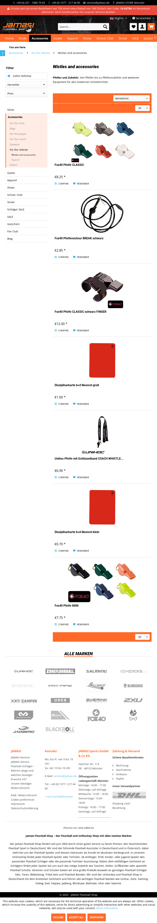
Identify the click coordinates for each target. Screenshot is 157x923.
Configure (97, 917)
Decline (58, 917)
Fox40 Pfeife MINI (66, 605)
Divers (13, 165)
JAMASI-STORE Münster (130, 2)
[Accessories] (40, 38)
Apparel (15, 159)
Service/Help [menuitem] (142, 18)
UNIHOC (23, 671)
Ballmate (96, 686)
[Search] (105, 26)
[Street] (122, 38)
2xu (133, 700)
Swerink (96, 700)
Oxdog (133, 671)
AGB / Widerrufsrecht (24, 795)
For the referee (19, 149)
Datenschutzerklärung (24, 808)
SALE (10, 216)
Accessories (15, 117)
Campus (23, 700)
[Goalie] (58, 38)
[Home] (9, 38)
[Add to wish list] (81, 184)
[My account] (142, 26)
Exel (23, 686)
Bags (12, 128)
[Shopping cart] (151, 26)
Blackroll (60, 729)
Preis (10, 93)
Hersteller (13, 84)
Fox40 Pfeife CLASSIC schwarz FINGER (80, 311)
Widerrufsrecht (20, 788)
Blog (10, 238)
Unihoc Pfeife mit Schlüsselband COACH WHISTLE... (89, 458)
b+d (133, 715)
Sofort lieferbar (22, 76)
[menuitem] (83, 26)
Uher (60, 700)
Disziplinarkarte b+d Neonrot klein (77, 532)
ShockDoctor (60, 715)
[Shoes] (87, 38)
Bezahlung (118, 808)
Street (11, 202)
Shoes (11, 187)
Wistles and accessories (23, 154)
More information (107, 908)
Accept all (76, 917)
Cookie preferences (22, 799)
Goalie (11, 173)
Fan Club (12, 231)
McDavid (23, 715)
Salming (96, 671)
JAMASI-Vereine (20, 757)
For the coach (18, 139)
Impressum (18, 804)
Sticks (10, 109)
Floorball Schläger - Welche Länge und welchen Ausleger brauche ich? (22, 772)
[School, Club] (105, 38)
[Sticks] (22, 38)
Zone (60, 671)
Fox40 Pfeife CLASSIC (69, 165)
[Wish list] (133, 26)
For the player (18, 134)
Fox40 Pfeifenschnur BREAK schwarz (79, 238)
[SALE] (135, 38)
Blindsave (133, 686)
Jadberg (23, 729)
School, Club (14, 195)
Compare (62, 183)
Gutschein (13, 224)
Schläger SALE (15, 209)
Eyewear (15, 144)
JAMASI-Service (20, 762)
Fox (96, 715)
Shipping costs (121, 803)
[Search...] (83, 26)
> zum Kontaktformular (59, 796)
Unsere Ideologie (21, 783)
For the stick (17, 123)
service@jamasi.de (98, 2)
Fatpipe (60, 686)
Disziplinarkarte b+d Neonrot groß (77, 385)
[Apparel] (73, 38)
